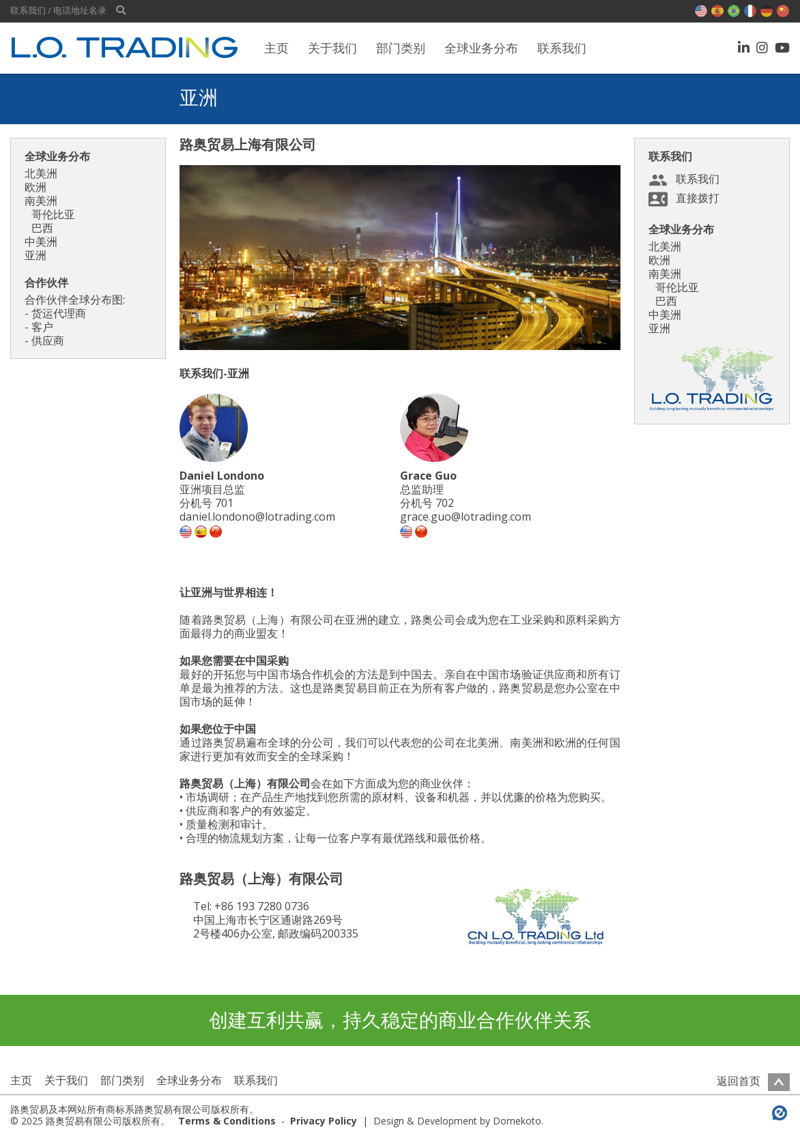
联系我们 (561, 48)
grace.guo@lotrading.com (465, 516)
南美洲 (41, 200)
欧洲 (35, 186)
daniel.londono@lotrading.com (257, 516)
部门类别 (400, 48)
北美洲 (41, 173)
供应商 (47, 340)
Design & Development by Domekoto (457, 1120)
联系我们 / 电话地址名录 (58, 10)
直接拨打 (697, 197)
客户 (42, 326)
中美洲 (41, 241)
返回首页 (753, 1080)
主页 (276, 48)
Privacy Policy (323, 1120)
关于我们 (332, 48)
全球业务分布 (481, 48)
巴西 (42, 227)
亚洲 (35, 255)
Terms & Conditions (227, 1120)
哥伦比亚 (53, 214)
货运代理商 (58, 313)
